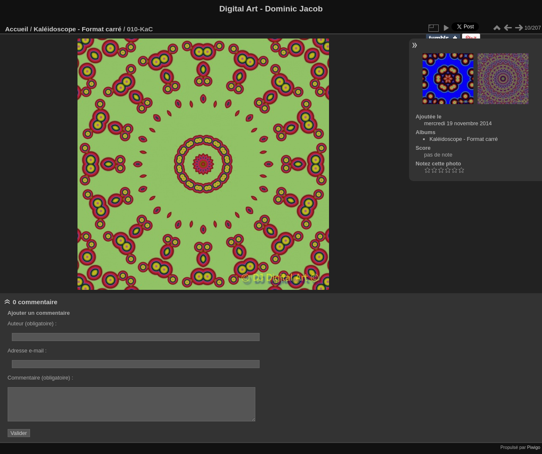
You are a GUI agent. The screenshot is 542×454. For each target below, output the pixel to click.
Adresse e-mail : (27, 350)
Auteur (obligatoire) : (32, 323)
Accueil (16, 29)
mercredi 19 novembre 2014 (458, 123)
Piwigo (533, 447)
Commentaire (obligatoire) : (40, 377)
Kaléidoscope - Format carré (77, 29)
